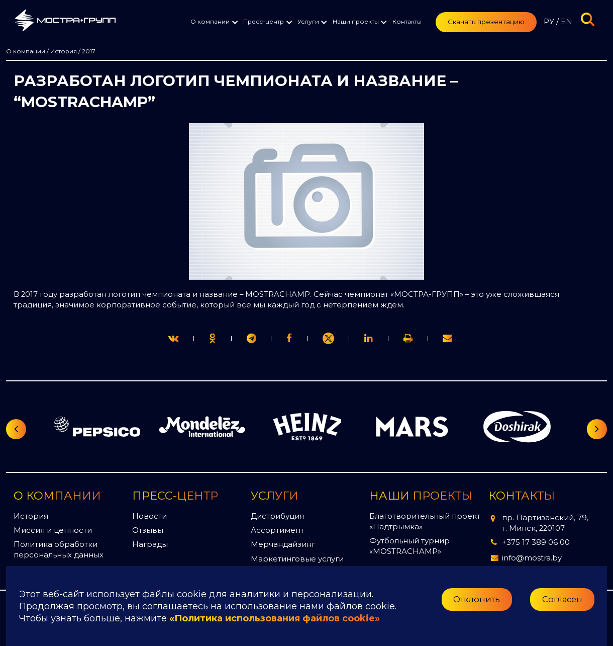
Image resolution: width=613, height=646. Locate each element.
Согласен (562, 599)
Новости (149, 516)
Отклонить (476, 599)
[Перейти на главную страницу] (65, 22)
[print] (289, 338)
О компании (210, 21)
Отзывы (147, 530)
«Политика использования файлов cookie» (274, 618)
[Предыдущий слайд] (16, 429)
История (31, 516)
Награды (150, 544)
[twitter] (173, 338)
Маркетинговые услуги (297, 558)
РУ (549, 21)
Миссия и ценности (53, 530)
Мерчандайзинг (283, 544)
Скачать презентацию (486, 22)
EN (566, 21)
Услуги (308, 21)
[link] (328, 339)
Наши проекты (356, 21)
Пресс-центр (263, 21)
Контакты (407, 21)
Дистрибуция (277, 516)
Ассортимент (277, 530)
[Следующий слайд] (597, 429)
